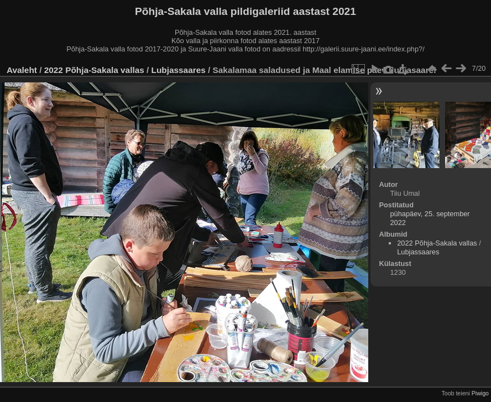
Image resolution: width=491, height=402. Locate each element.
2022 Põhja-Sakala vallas (94, 70)
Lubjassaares (179, 70)
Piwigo (480, 393)
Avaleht (22, 70)
